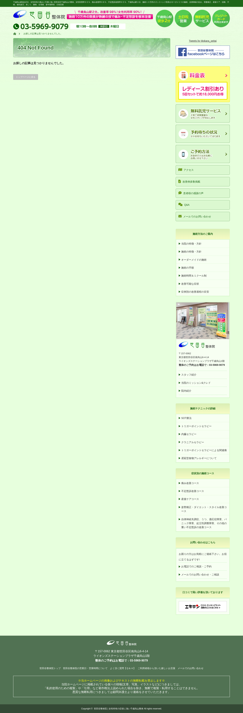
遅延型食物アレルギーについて (199, 458)
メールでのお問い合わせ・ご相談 (200, 574)
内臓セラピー (188, 434)
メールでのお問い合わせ (194, 216)
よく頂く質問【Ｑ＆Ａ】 (123, 668)
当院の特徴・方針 (191, 243)
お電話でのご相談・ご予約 (196, 566)
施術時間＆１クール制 (194, 275)
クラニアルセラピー (192, 442)
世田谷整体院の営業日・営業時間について (85, 668)
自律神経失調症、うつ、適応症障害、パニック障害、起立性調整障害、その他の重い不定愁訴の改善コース (204, 523)
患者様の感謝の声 (190, 193)
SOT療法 (186, 418)
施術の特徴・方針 (191, 251)
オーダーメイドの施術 (194, 259)
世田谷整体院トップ (50, 668)
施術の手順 (187, 267)
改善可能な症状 (190, 283)
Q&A (184, 204)
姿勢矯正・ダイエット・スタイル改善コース (204, 509)
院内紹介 (186, 390)
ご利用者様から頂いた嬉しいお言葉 (156, 668)
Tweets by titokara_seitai (202, 40)
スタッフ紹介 (188, 374)
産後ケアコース (190, 499)
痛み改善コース (190, 483)
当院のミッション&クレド (196, 382)
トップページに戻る (25, 77)
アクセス (186, 169)
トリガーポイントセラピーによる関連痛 (204, 450)
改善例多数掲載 (189, 181)
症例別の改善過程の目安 (195, 291)
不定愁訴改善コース (192, 491)
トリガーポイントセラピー (196, 426)
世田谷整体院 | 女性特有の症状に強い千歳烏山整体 (118, 708)
